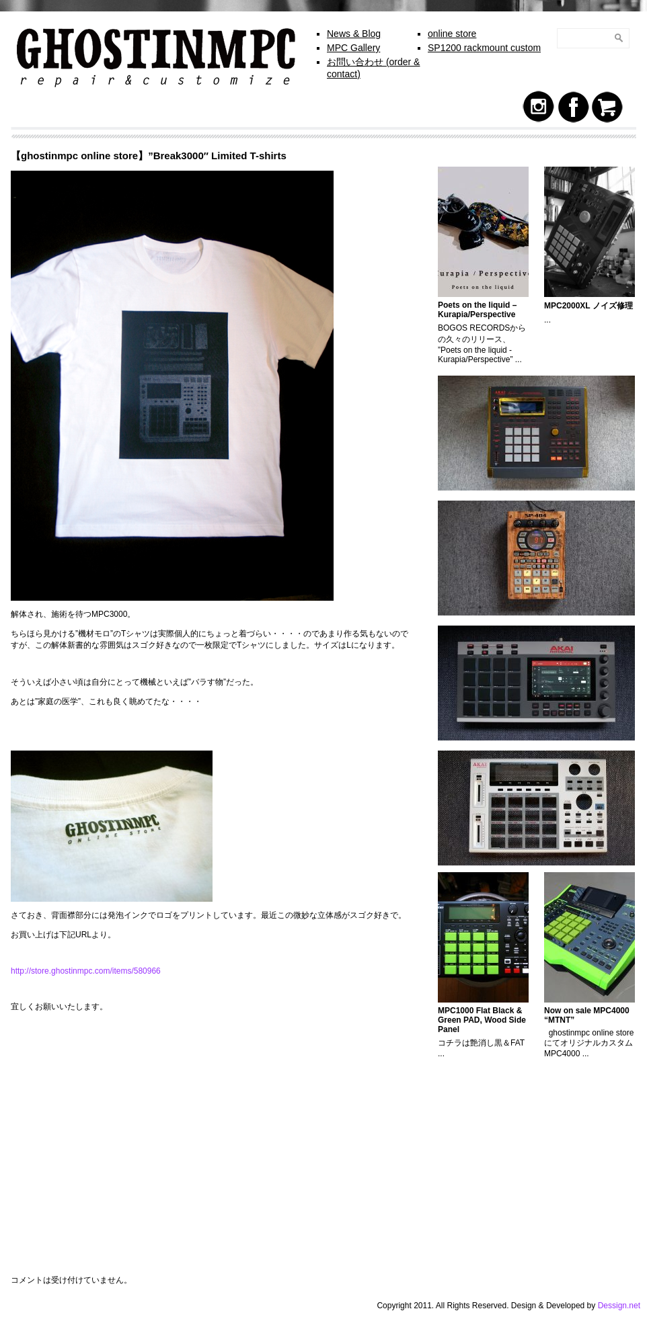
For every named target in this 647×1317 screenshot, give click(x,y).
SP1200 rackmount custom (484, 47)
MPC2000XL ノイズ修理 (588, 305)
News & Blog (354, 33)
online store (452, 33)
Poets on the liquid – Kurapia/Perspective (477, 309)
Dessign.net (619, 1305)
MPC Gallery (353, 47)
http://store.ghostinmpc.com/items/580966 (86, 971)
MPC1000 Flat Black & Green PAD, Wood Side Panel (482, 1020)
